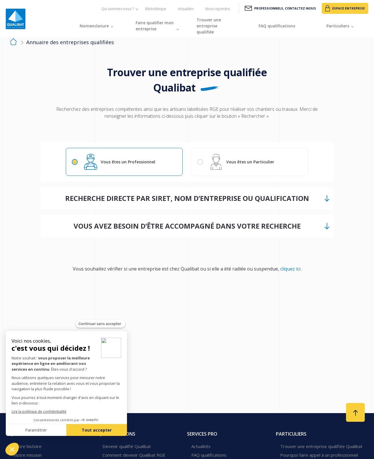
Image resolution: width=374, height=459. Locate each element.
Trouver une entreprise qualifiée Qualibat (321, 446)
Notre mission (28, 455)
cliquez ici (290, 269)
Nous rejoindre (217, 8)
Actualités (186, 8)
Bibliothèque (155, 8)
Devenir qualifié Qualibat (126, 446)
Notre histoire (28, 446)
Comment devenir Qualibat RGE (133, 455)
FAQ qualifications (209, 455)
